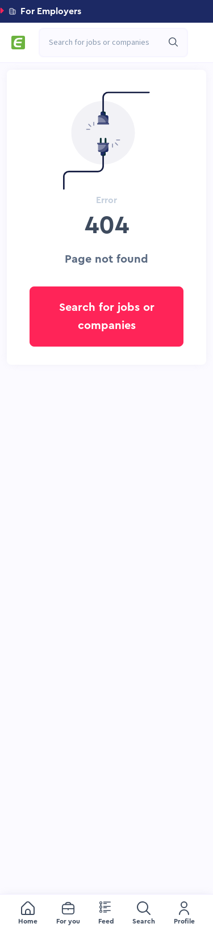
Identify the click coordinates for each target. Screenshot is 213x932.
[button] (106, 11)
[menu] (106, 913)
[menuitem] (27, 913)
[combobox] (107, 42)
